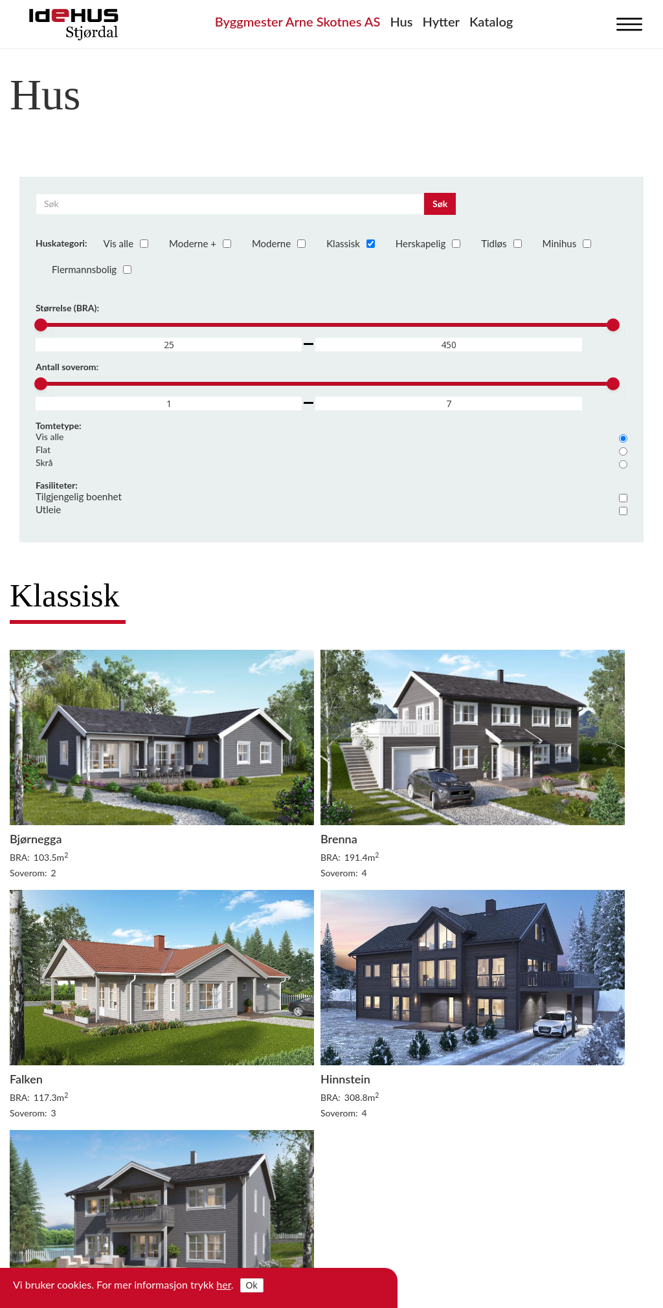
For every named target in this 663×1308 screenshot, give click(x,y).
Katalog (491, 21)
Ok (252, 1285)
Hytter (441, 21)
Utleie (331, 509)
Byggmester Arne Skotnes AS (298, 21)
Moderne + (199, 243)
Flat (331, 450)
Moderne (278, 243)
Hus (401, 21)
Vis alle (125, 243)
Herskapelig (427, 243)
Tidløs (500, 243)
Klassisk (349, 243)
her (223, 1284)
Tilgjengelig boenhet (331, 496)
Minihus (566, 243)
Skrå (331, 463)
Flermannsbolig (90, 269)
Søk (440, 203)
